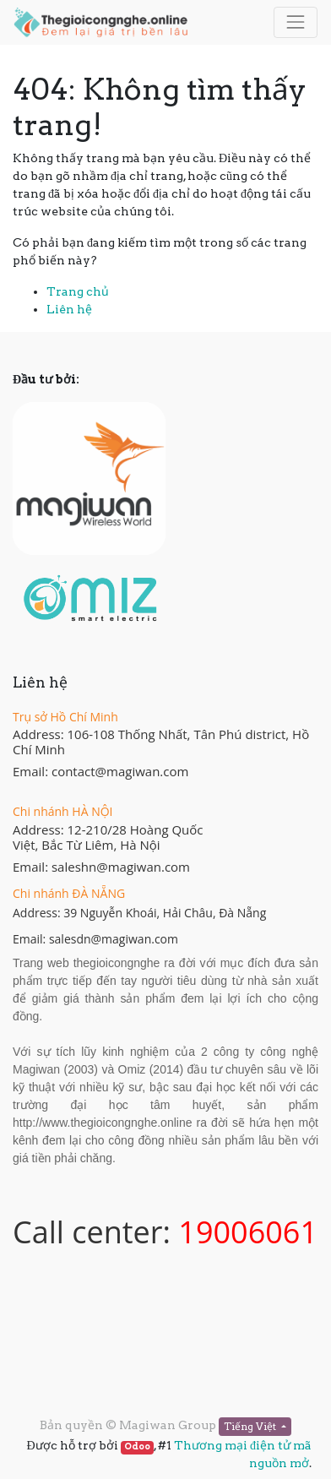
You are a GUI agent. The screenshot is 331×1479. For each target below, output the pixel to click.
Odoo (137, 1446)
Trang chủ (77, 291)
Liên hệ (69, 309)
